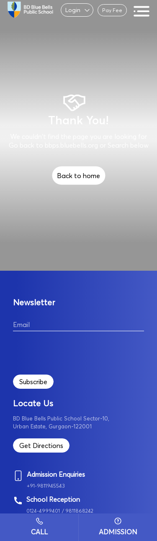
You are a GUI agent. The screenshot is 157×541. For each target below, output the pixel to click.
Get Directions (41, 445)
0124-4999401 (43, 511)
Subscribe (33, 381)
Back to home (78, 175)
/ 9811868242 (77, 511)
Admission (118, 527)
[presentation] (76, 351)
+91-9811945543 (46, 486)
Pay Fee (112, 10)
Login (72, 10)
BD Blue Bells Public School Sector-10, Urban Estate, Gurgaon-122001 (61, 422)
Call (39, 527)
